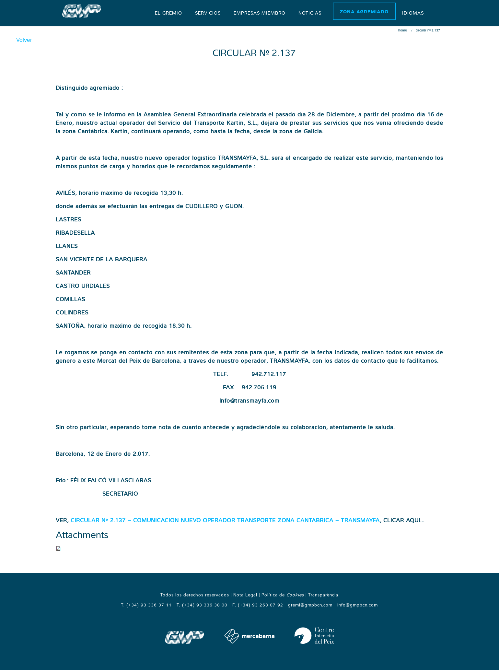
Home (402, 30)
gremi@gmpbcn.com (310, 605)
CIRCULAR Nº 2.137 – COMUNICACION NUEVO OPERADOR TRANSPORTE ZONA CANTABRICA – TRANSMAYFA (225, 520)
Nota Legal (245, 595)
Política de (282, 595)
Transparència (323, 595)
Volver (24, 40)
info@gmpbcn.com (357, 605)
